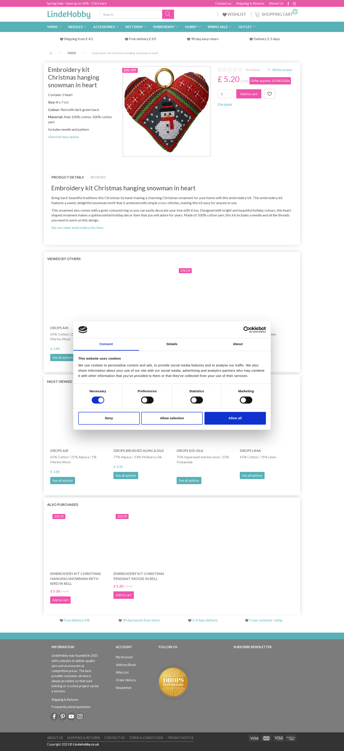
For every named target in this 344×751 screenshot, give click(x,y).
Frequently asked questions (71, 707)
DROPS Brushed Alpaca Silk (138, 450)
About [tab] (238, 344)
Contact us (223, 3)
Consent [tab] (106, 344)
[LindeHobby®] (69, 13)
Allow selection (172, 418)
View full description (63, 137)
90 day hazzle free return (141, 620)
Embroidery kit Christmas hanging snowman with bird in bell (75, 578)
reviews (253, 70)
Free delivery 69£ (77, 620)
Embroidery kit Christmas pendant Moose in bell (138, 576)
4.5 (90, 39)
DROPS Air (59, 450)
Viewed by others (64, 259)
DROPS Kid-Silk (190, 450)
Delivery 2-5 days (267, 39)
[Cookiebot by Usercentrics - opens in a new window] (247, 329)
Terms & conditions (146, 738)
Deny (109, 418)
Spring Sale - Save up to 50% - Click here (77, 3)
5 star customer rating (265, 620)
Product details (68, 177)
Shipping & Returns (250, 3)
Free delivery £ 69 (142, 39)
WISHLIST (234, 14)
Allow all (235, 418)
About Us (276, 3)
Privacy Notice (181, 738)
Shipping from (75, 39)
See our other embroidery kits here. (77, 227)
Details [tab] (172, 344)
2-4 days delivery (205, 620)
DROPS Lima (250, 450)
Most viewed (59, 381)
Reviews (98, 177)
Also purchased (62, 504)
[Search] (168, 14)
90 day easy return (205, 39)
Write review (282, 70)
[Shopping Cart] (275, 13)
